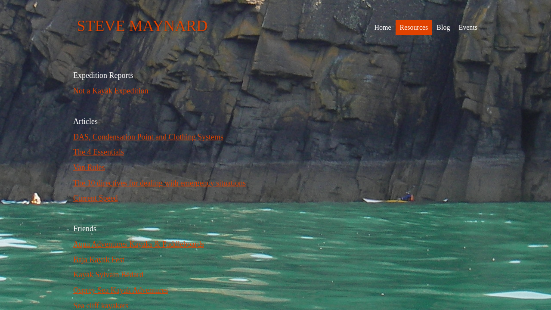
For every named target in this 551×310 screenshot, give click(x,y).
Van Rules (89, 167)
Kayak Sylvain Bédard (108, 274)
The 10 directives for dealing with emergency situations (159, 183)
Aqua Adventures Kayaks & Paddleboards (138, 244)
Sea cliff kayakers (101, 305)
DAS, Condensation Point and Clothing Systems (148, 137)
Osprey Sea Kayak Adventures (120, 290)
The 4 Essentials (98, 152)
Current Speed (95, 198)
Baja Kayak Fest (98, 259)
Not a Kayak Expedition (110, 91)
